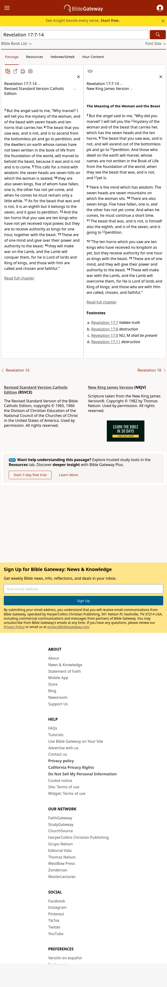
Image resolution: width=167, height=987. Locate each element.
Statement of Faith (64, 671)
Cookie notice (60, 780)
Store (53, 684)
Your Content (93, 56)
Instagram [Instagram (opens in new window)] (57, 907)
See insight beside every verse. (82, 20)
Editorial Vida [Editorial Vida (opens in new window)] (60, 850)
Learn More (68, 474)
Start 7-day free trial (30, 474)
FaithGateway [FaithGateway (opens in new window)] (60, 817)
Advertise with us (63, 747)
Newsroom (58, 697)
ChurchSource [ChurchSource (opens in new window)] (60, 830)
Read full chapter (19, 278)
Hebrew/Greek (63, 56)
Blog (52, 690)
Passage (12, 56)
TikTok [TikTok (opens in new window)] (54, 920)
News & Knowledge (65, 664)
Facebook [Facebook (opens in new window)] (56, 901)
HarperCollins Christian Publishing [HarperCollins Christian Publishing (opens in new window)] (78, 837)
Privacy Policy (14, 627)
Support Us (58, 704)
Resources (34, 56)
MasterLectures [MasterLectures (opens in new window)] (62, 876)
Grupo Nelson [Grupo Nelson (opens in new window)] (60, 844)
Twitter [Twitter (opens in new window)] (54, 927)
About (53, 658)
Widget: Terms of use (66, 793)
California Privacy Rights (71, 767)
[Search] (158, 34)
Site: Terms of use (63, 786)
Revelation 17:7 (104, 322)
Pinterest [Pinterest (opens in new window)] (56, 914)
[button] (160, 8)
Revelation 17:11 (105, 341)
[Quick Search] (75, 34)
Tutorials (56, 734)
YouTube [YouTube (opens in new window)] (56, 933)
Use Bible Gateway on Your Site (75, 741)
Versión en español (65, 957)
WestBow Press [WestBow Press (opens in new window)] (61, 863)
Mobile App (58, 677)
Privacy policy (61, 760)
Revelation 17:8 (104, 329)
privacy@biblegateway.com (68, 627)
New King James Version (110, 387)
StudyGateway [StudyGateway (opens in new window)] (60, 824)
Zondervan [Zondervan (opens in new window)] (57, 870)
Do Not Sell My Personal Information (82, 774)
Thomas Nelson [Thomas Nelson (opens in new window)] (62, 857)
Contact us (57, 754)
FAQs (52, 728)
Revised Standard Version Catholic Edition (36, 390)
